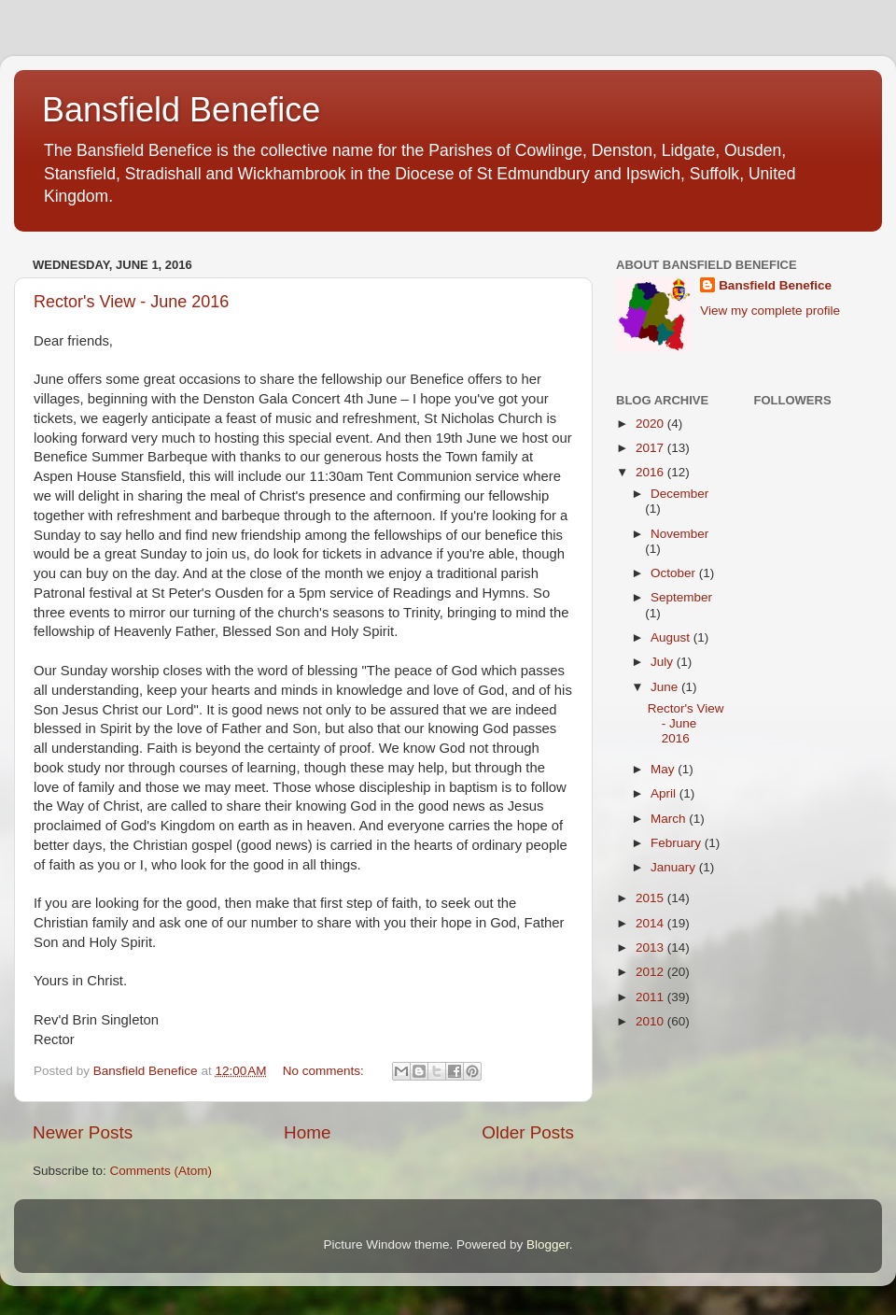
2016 (651, 472)
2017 (651, 448)
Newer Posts (83, 1132)
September (681, 597)
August (672, 637)
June (666, 687)
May (664, 769)
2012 (651, 972)
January (675, 867)
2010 (651, 1021)
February (678, 843)
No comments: (325, 1071)
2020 (651, 424)
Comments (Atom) (161, 1171)
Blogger (547, 1244)
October (675, 573)
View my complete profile (770, 311)
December (679, 494)
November (679, 534)
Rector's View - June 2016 (131, 301)
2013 (651, 947)
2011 (651, 997)
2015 (651, 898)
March (670, 819)
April (665, 793)
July (664, 662)
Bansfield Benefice (181, 110)
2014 (651, 923)
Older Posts (528, 1132)
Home (307, 1132)
